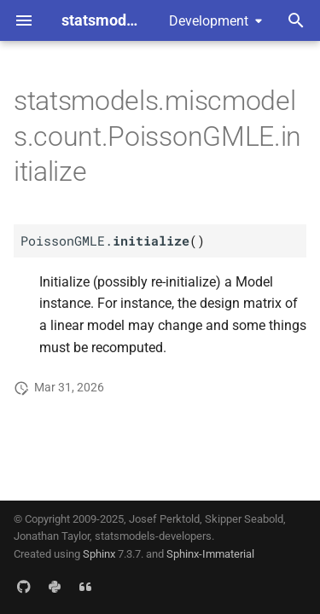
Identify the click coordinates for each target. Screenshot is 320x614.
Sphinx (99, 553)
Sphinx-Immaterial (210, 553)
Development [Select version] (208, 21)
